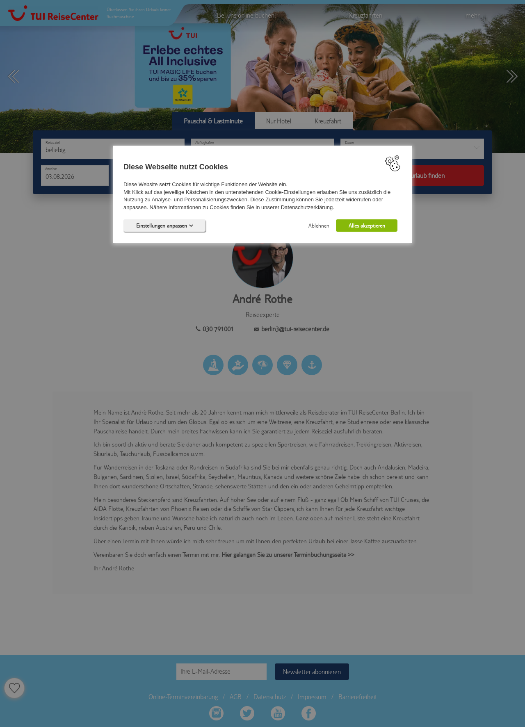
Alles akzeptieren (367, 225)
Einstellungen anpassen (164, 225)
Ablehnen (318, 225)
